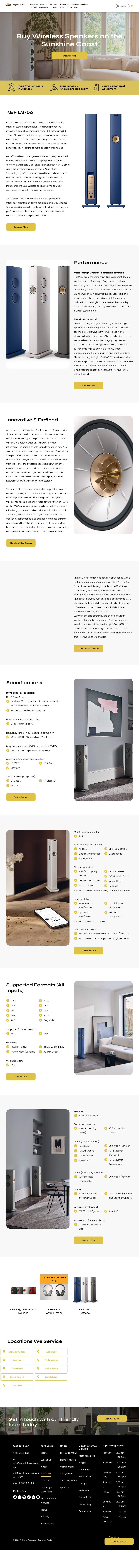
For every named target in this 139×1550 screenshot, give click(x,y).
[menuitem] (34, 4)
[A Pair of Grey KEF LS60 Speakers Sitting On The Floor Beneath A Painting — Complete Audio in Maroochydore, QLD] (103, 740)
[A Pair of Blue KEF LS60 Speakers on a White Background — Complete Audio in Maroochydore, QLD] (103, 161)
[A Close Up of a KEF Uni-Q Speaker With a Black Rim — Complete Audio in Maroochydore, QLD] (103, 475)
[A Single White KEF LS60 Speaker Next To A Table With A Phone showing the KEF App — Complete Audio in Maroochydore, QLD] (38, 888)
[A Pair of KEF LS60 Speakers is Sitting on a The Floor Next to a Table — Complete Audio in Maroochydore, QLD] (38, 1169)
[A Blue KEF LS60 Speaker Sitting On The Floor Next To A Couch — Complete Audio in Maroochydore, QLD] (103, 1028)
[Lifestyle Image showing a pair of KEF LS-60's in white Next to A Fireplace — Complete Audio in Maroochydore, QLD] (38, 608)
